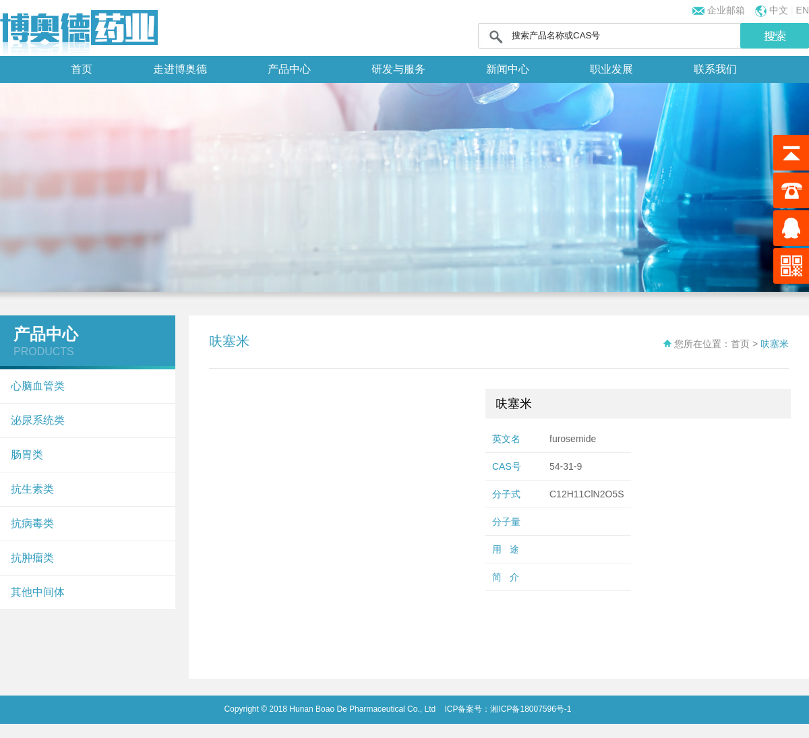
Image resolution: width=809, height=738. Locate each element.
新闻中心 (507, 69)
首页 (81, 69)
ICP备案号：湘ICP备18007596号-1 (506, 709)
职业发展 (611, 69)
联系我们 (715, 69)
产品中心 (289, 69)
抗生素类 (32, 489)
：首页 (735, 343)
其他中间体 (38, 592)
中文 (778, 10)
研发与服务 (398, 69)
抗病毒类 (32, 523)
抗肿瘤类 (32, 557)
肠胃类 (27, 454)
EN (802, 10)
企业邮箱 (725, 10)
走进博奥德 (180, 69)
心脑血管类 (38, 386)
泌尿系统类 (38, 420)
